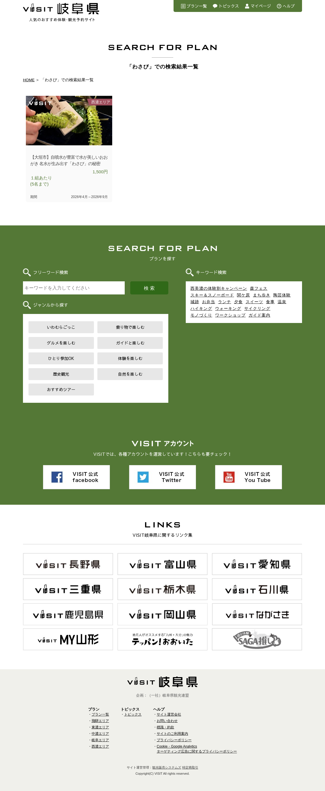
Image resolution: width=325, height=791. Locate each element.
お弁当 (208, 302)
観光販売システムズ (166, 767)
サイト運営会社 (169, 714)
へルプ (289, 6)
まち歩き (261, 295)
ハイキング (201, 309)
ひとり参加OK (61, 359)
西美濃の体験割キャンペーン (218, 289)
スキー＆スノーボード (212, 295)
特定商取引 (190, 767)
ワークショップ (230, 315)
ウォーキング (228, 309)
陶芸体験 (282, 295)
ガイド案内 (259, 315)
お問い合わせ (167, 720)
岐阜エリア (100, 739)
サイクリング (257, 309)
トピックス (229, 6)
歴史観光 (61, 374)
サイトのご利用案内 (172, 733)
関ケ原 (243, 295)
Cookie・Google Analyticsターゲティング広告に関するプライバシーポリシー (197, 748)
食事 (270, 302)
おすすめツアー (61, 390)
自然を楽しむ (130, 374)
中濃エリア (100, 733)
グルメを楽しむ (61, 343)
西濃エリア (100, 746)
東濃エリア (100, 727)
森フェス (258, 289)
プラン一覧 (197, 6)
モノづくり (201, 315)
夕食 (238, 302)
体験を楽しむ (130, 359)
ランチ (224, 302)
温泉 (282, 302)
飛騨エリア (100, 720)
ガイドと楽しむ (130, 343)
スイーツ (254, 302)
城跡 (194, 302)
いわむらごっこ (61, 328)
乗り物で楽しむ (130, 328)
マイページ (261, 6)
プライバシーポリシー (174, 739)
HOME (29, 79)
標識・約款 (165, 727)
